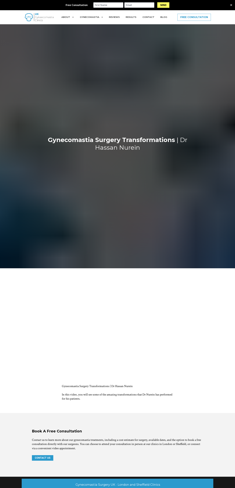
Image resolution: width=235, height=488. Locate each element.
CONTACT (148, 17)
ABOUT (67, 17)
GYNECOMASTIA (91, 17)
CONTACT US (42, 399)
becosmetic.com (129, 468)
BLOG (163, 17)
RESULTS (131, 17)
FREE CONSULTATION (194, 17)
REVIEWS (114, 17)
